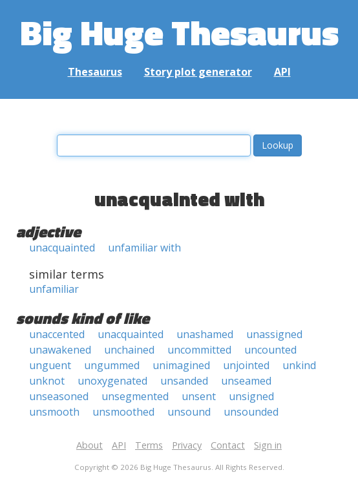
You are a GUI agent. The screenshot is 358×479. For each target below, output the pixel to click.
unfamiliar (54, 289)
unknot (47, 381)
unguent (50, 365)
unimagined (181, 365)
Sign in (268, 445)
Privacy (187, 445)
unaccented (57, 334)
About (89, 445)
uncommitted (199, 350)
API (282, 72)
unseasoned (59, 396)
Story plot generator (198, 72)
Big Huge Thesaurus (179, 32)
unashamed (204, 334)
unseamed (246, 381)
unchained (129, 350)
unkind (299, 365)
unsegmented (135, 396)
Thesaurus (95, 72)
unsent (199, 396)
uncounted (270, 350)
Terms (149, 445)
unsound (189, 412)
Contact (228, 445)
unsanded (184, 381)
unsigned (251, 396)
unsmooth (54, 412)
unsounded (251, 412)
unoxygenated (112, 381)
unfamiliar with (144, 247)
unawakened (60, 350)
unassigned (274, 334)
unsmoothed (123, 412)
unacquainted (62, 247)
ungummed (112, 365)
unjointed (246, 365)
